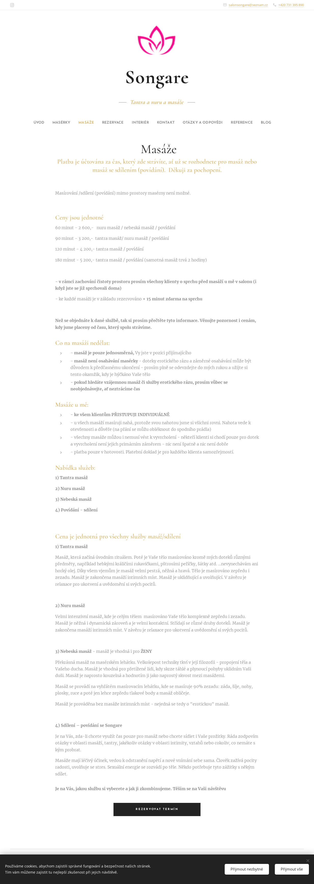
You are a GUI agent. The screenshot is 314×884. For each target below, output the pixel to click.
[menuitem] (26, 122)
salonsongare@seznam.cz (248, 5)
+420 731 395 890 (291, 5)
